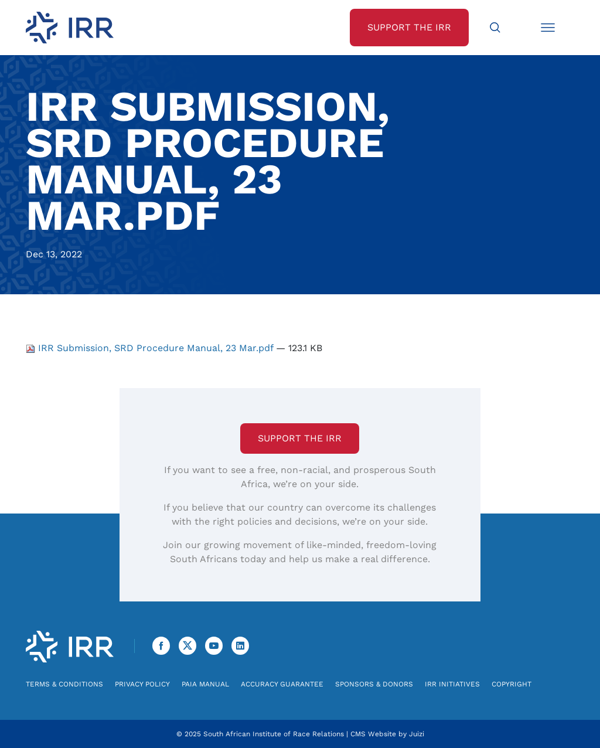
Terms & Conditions (64, 684)
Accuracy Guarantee (282, 684)
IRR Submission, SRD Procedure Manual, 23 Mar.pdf (151, 347)
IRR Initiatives (452, 684)
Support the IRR (300, 438)
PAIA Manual (205, 684)
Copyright (511, 684)
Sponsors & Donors (374, 684)
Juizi (416, 734)
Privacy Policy (142, 684)
